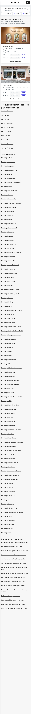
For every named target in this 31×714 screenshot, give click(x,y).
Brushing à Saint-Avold (8, 446)
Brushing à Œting (6, 401)
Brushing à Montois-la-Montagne (11, 368)
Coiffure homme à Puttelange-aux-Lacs (13, 559)
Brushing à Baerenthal (8, 178)
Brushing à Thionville (8, 495)
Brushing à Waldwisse (8, 520)
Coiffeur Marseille (6, 123)
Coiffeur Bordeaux (7, 111)
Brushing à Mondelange (8, 364)
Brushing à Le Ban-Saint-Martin (11, 327)
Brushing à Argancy (7, 166)
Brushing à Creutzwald (8, 207)
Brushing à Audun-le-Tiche (9, 170)
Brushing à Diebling (7, 211)
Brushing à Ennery (7, 219)
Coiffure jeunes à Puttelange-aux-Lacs (13, 563)
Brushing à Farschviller (8, 224)
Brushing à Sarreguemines (9, 463)
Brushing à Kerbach (7, 314)
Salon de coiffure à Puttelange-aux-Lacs (14, 608)
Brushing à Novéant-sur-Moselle (11, 397)
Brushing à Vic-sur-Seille (9, 508)
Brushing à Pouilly (7, 417)
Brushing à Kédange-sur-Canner (11, 310)
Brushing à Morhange (8, 372)
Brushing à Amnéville (8, 162)
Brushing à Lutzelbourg (8, 339)
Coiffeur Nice (5, 135)
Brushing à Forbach (7, 240)
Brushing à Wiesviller (8, 524)
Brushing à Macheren (8, 343)
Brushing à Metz (6, 355)
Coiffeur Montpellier (7, 127)
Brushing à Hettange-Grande (10, 289)
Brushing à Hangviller (8, 281)
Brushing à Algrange (7, 158)
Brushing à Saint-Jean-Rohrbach (11, 450)
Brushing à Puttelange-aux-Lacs (11, 546)
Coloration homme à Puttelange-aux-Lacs (14, 573)
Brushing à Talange (7, 483)
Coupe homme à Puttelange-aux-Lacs (13, 585)
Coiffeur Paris (5, 140)
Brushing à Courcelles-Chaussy (11, 203)
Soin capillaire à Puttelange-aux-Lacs (13, 604)
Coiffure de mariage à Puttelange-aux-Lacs (15, 551)
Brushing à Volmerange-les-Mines (12, 512)
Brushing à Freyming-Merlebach (11, 252)
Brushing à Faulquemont (9, 228)
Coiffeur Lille (5, 115)
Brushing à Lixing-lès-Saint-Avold (12, 331)
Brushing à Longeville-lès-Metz (11, 335)
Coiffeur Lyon (5, 119)
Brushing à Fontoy (7, 236)
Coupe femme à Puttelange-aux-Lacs (13, 581)
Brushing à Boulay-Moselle (9, 191)
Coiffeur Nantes (6, 131)
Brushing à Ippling (7, 302)
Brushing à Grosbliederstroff (10, 265)
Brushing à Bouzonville (8, 199)
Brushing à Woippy (7, 528)
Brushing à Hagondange (9, 273)
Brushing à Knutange (8, 318)
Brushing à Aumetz (7, 174)
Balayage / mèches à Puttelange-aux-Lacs (14, 542)
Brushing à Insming (7, 298)
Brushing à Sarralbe (7, 454)
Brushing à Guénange (8, 269)
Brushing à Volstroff (7, 516)
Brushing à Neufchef (7, 388)
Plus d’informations (15, 61)
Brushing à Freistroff (7, 248)
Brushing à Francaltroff (8, 244)
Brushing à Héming (7, 285)
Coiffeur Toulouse (7, 148)
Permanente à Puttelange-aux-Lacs (12, 600)
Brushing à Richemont (8, 425)
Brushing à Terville (7, 487)
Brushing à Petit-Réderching (10, 405)
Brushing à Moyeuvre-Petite (10, 384)
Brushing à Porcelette (8, 413)
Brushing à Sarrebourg (8, 458)
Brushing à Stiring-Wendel (9, 479)
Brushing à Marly (6, 351)
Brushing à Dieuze (7, 215)
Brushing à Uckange (7, 504)
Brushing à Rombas (7, 434)
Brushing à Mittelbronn (8, 360)
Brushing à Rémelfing (8, 421)
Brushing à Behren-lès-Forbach (11, 182)
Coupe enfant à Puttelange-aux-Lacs (13, 577)
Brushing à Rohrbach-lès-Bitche (11, 430)
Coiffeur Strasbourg (7, 144)
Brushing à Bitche (6, 186)
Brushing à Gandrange (8, 256)
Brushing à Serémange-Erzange (11, 471)
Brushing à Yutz (6, 533)
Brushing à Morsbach (8, 376)
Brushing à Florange (7, 232)
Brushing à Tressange (8, 500)
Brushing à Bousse (7, 195)
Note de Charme (8, 46)
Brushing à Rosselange (8, 438)
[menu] (2, 3)
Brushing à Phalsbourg (8, 409)
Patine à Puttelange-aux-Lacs (10, 596)
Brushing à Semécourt (8, 467)
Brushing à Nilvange (7, 392)
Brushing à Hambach (7, 277)
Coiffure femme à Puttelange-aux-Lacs (13, 555)
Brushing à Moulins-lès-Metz (10, 380)
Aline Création (7, 85)
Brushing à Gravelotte (8, 261)
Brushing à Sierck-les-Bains (10, 475)
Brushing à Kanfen (7, 306)
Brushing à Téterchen (8, 491)
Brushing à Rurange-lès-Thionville (12, 442)
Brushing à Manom (7, 347)
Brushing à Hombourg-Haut (10, 294)
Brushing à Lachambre (8, 322)
